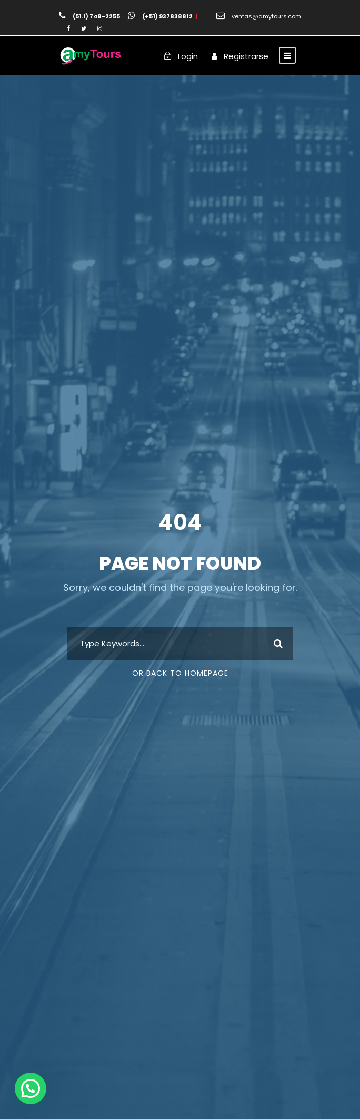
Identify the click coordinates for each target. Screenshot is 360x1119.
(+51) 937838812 (167, 16)
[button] (30, 1088)
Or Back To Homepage (180, 673)
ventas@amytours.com (266, 16)
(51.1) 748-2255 (96, 16)
